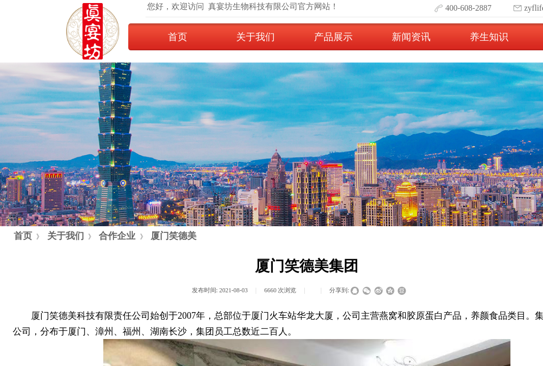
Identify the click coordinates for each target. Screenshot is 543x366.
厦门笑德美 (173, 236)
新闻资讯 (411, 37)
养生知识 (489, 37)
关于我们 (255, 37)
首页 (177, 37)
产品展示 (333, 37)
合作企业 (117, 236)
